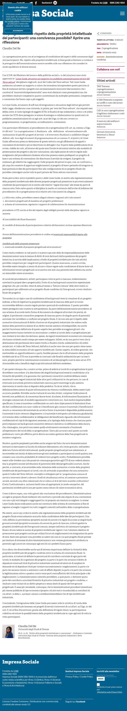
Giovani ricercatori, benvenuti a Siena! (106, 133)
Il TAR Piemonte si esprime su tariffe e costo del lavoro (110, 101)
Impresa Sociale (38, 14)
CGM (105, 2)
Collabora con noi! (108, 69)
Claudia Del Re (11, 48)
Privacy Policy (71, 677)
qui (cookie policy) (12, 21)
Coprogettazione (110, 48)
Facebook (80, 701)
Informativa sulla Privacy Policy (109, 692)
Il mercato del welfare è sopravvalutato (108, 123)
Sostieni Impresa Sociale (77, 671)
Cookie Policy (86, 677)
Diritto (113, 44)
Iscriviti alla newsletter (108, 671)
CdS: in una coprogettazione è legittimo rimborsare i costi (110, 112)
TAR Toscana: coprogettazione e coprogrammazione (106, 89)
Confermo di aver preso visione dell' (109, 688)
